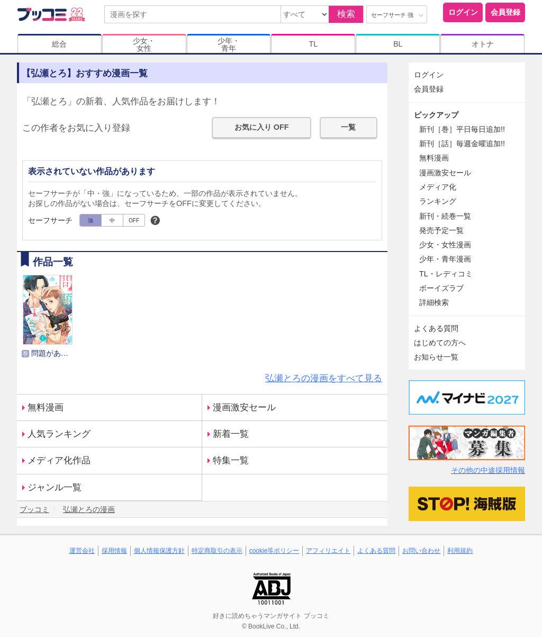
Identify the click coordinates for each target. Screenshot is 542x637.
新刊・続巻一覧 (445, 216)
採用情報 (114, 550)
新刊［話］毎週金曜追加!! (462, 143)
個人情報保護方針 (159, 550)
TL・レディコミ (446, 274)
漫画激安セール (244, 407)
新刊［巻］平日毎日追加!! (462, 129)
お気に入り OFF (261, 127)
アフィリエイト (328, 550)
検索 (346, 14)
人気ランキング (59, 434)
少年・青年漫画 (445, 259)
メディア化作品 (59, 460)
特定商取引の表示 (217, 550)
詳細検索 (434, 302)
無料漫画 (46, 407)
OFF (134, 220)
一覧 (348, 127)
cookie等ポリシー (274, 550)
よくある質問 (436, 328)
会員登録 (505, 12)
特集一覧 (231, 460)
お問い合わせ (421, 550)
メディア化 (437, 187)
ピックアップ (436, 115)
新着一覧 (231, 434)
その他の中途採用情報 (488, 470)
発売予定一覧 (441, 230)
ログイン (463, 12)
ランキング (437, 201)
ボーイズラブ (441, 288)
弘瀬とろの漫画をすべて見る (323, 378)
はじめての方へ (440, 342)
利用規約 (460, 550)
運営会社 (82, 550)
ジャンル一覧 (55, 487)
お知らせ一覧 (436, 357)
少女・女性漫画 (445, 244)
